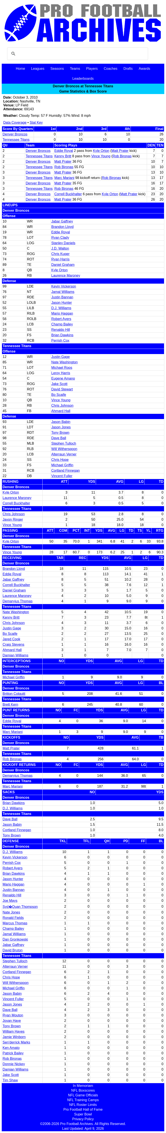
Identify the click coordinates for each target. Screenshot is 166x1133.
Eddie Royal (63, 151)
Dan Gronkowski (15, 939)
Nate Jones (11, 912)
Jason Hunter (61, 302)
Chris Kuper (60, 254)
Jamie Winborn (14, 1037)
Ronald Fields (13, 918)
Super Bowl (83, 1114)
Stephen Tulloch (63, 443)
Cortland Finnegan (65, 470)
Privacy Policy (83, 1119)
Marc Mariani (64, 178)
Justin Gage (60, 357)
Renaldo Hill (60, 330)
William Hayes (13, 1031)
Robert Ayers (61, 319)
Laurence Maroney (65, 275)
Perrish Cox (60, 340)
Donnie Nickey (14, 1064)
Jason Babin (60, 422)
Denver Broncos (15, 134)
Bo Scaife (58, 395)
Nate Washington (64, 362)
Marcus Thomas (15, 923)
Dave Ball (58, 438)
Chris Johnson (62, 405)
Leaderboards (83, 78)
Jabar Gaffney (62, 221)
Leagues (37, 68)
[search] (76, 53)
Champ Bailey (62, 324)
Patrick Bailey (13, 1053)
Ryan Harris (60, 259)
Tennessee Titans (16, 139)
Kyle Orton (101, 151)
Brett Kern (10, 704)
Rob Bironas (122, 156)
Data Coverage (15, 122)
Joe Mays (10, 900)
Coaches (110, 68)
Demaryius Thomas (17, 601)
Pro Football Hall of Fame (82, 1109)
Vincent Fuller (61, 476)
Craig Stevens (13, 644)
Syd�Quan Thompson (20, 907)
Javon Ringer (13, 519)
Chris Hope (60, 460)
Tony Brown (60, 432)
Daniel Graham (63, 265)
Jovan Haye (12, 1020)
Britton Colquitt (14, 694)
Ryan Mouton (13, 1015)
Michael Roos (61, 367)
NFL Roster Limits (83, 1105)
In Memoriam (83, 1085)
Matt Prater (120, 151)
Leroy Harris (60, 373)
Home (20, 68)
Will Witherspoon (64, 449)
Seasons (57, 68)
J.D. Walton (60, 248)
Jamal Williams (62, 292)
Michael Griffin (62, 465)
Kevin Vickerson (63, 286)
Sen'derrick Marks (16, 1042)
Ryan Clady (60, 237)
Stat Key (36, 122)
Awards (144, 68)
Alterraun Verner (64, 454)
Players (92, 68)
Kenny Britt (62, 156)
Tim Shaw (10, 1080)
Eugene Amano (63, 378)
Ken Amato (11, 1048)
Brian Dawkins (62, 335)
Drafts (128, 68)
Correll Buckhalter (68, 194)
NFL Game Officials (83, 1095)
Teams (75, 68)
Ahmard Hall (60, 411)
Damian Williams (15, 655)
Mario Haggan (62, 313)
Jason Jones (61, 427)
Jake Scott (59, 384)
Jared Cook (11, 639)
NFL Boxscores (83, 1090)
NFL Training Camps (83, 1100)
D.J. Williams (61, 308)
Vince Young (100, 156)
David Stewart (62, 389)
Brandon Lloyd (62, 227)
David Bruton (13, 950)
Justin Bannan (62, 297)
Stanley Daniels (63, 243)
